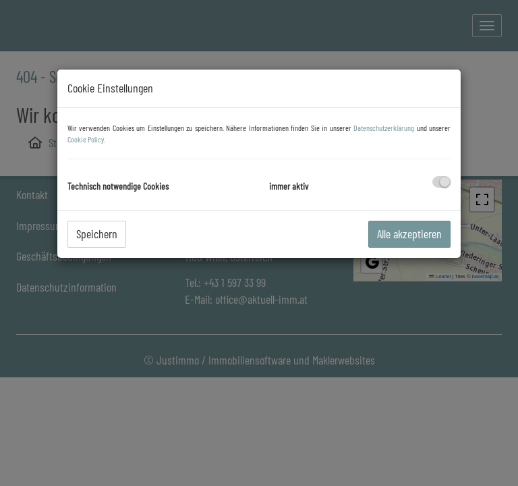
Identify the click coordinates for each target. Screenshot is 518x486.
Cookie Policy (85, 139)
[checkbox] (441, 182)
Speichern (96, 233)
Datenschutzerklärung (383, 127)
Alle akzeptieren (409, 233)
